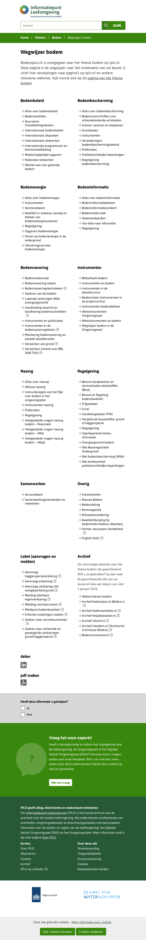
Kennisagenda (91, 509)
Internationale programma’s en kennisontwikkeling (46, 147)
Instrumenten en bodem (98, 283)
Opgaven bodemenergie (41, 231)
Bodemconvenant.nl (97, 635)
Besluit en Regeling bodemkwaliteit (95, 396)
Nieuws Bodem (92, 499)
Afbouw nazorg (35, 387)
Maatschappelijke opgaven (43, 154)
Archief (25, 864)
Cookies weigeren (91, 931)
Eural (85, 409)
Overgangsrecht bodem (98, 442)
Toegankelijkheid (89, 853)
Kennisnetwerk (35, 208)
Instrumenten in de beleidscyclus (95, 290)
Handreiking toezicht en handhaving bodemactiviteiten (45, 312)
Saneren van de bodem (40, 293)
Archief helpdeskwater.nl (101, 616)
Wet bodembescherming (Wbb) (103, 456)
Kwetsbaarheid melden (93, 869)
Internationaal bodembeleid (44, 130)
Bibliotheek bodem (94, 278)
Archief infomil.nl (95, 621)
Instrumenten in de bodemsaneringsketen (42, 328)
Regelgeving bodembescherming (95, 161)
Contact (26, 859)
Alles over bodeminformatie (101, 197)
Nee (29, 714)
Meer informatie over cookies (91, 922)
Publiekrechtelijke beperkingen (103, 154)
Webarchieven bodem (97, 596)
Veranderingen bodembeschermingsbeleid (100, 142)
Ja (28, 708)
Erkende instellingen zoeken (46, 615)
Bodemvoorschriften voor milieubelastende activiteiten (101, 118)
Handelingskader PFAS (97, 414)
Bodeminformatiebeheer (98, 202)
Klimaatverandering (95, 514)
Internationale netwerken (42, 140)
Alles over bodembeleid (41, 111)
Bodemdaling (91, 504)
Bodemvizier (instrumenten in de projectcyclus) (102, 299)
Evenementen (91, 494)
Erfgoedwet (90, 403)
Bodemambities (35, 116)
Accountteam (34, 494)
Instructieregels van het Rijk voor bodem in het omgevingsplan (44, 396)
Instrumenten (91, 135)
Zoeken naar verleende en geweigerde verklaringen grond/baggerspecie (43, 633)
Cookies (83, 864)
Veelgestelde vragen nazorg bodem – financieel (44, 422)
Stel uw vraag (60, 782)
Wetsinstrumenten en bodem (101, 320)
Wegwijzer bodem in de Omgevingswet (98, 327)
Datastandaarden (94, 218)
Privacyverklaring (89, 859)
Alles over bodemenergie (42, 197)
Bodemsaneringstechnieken (46, 288)
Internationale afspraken (42, 135)
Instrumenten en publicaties (44, 320)
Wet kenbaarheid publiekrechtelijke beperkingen (103, 463)
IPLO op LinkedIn (34, 869)
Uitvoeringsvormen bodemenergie (38, 247)
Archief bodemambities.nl (101, 611)
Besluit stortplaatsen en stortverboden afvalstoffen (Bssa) (100, 385)
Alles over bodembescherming (103, 111)
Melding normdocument (43, 604)
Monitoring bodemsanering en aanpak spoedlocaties (45, 336)
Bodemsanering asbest (40, 283)
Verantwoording (88, 848)
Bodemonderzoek (94, 213)
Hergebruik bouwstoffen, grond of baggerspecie (103, 421)
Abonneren (28, 853)
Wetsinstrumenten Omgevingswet (94, 313)
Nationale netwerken (39, 159)
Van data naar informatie (99, 223)
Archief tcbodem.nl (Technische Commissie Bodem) (103, 628)
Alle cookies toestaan (57, 931)
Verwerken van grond (41, 344)
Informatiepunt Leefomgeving (46, 812)
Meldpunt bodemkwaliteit (44, 610)
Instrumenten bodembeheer (101, 306)
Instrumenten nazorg (39, 405)
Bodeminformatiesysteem (99, 208)
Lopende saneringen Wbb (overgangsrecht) (42, 300)
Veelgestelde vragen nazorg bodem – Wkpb (44, 440)
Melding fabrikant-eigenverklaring (37, 597)
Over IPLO (49, 837)
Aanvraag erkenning (40, 581)
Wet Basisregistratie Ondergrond (95, 449)
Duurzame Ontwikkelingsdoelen (39, 123)
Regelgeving (33, 226)
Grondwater (90, 130)
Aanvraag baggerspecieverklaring (43, 574)
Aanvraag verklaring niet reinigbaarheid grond (42, 588)
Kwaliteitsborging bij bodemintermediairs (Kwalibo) (102, 522)
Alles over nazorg (37, 381)
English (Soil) (92, 538)
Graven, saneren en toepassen (102, 125)
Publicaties (89, 149)
